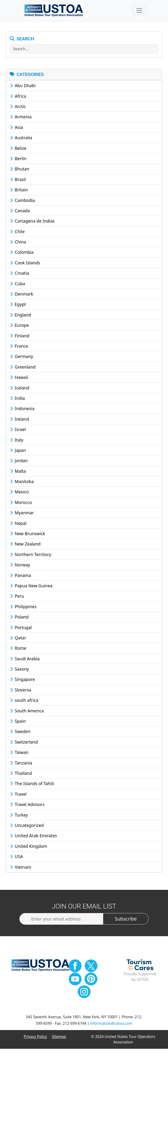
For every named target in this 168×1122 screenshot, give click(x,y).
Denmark (21, 296)
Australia (21, 140)
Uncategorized (27, 827)
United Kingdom (28, 848)
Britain (19, 192)
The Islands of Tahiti (32, 786)
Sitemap (59, 1038)
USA (16, 859)
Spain (18, 723)
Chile (17, 234)
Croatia (19, 275)
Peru (17, 598)
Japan (18, 452)
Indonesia (22, 411)
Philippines (23, 609)
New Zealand (25, 546)
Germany (21, 359)
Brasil (18, 181)
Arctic (18, 108)
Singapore (22, 682)
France (19, 348)
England (20, 317)
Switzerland (24, 744)
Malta (18, 473)
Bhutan (19, 171)
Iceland (19, 390)
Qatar (18, 640)
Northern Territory (30, 556)
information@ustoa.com (111, 1025)
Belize (18, 150)
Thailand (21, 775)
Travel (18, 796)
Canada (20, 213)
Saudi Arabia (25, 661)
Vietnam (20, 869)
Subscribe (126, 921)
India (17, 400)
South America (27, 713)
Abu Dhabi (23, 88)
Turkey (19, 817)
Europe (19, 327)
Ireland (19, 421)
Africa (18, 98)
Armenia (21, 119)
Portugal (21, 629)
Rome (18, 650)
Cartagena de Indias (32, 223)
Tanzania (21, 765)
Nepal (18, 525)
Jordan (19, 463)
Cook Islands (25, 265)
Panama (20, 577)
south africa (24, 702)
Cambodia (22, 202)
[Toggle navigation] (139, 11)
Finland (19, 338)
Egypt (18, 306)
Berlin (18, 161)
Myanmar (22, 515)
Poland (19, 619)
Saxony (19, 671)
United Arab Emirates (33, 838)
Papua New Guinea (31, 588)
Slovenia (20, 692)
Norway (20, 567)
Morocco (21, 504)
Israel (18, 431)
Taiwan (19, 755)
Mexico (19, 494)
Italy (16, 442)
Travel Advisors (27, 807)
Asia (16, 129)
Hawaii (19, 379)
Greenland (23, 369)
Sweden (20, 734)
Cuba (17, 286)
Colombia (22, 254)
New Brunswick (27, 536)
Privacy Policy (35, 1038)
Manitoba (22, 483)
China (18, 244)
